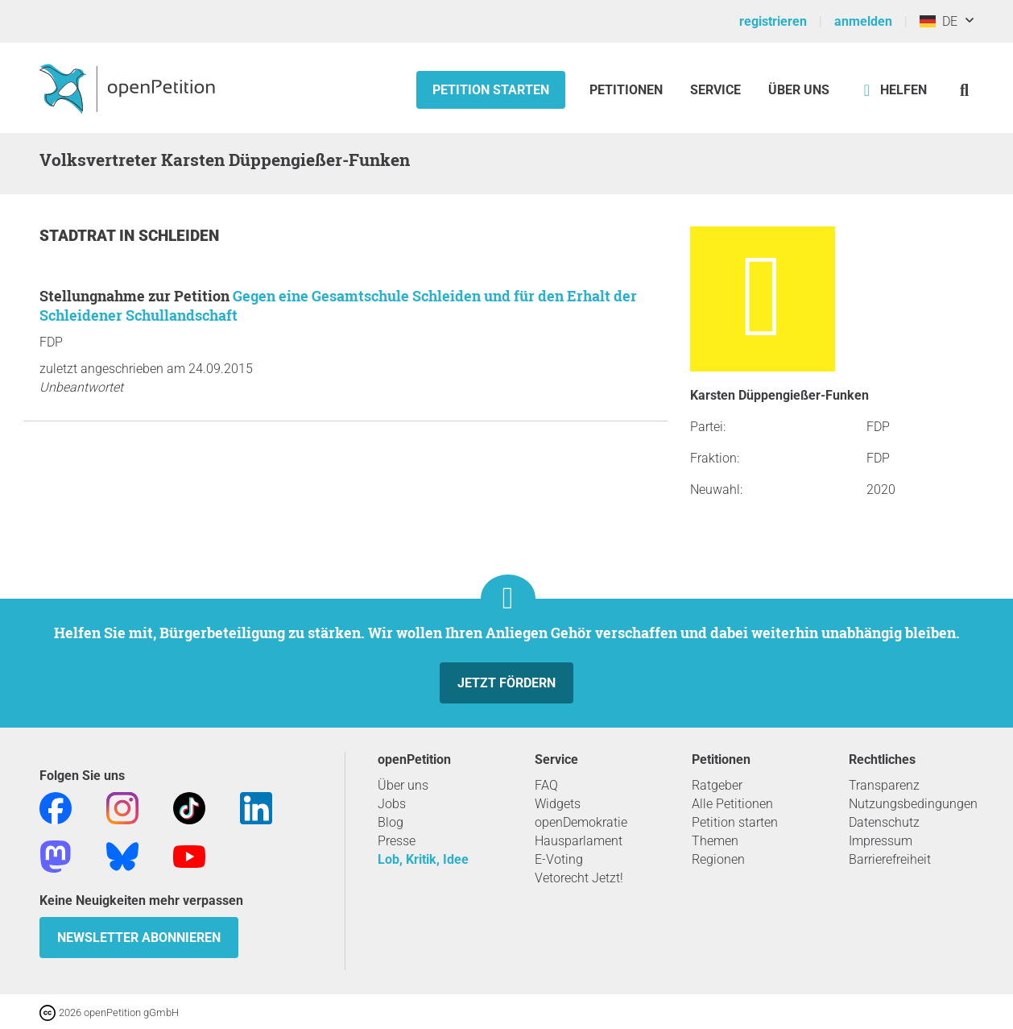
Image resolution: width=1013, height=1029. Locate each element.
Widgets (558, 803)
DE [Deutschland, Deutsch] (938, 21)
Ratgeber (717, 785)
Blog (390, 822)
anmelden (863, 21)
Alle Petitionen (732, 803)
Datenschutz (884, 822)
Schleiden (179, 235)
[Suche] (964, 90)
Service (715, 90)
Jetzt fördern (506, 683)
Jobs (392, 803)
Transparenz (884, 785)
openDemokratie (581, 822)
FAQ (546, 785)
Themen (715, 841)
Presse (397, 841)
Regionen (718, 859)
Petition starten (490, 90)
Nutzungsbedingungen (913, 803)
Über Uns (798, 90)
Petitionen (627, 90)
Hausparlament (578, 841)
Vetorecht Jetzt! (579, 878)
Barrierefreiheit (890, 859)
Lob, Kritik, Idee (423, 859)
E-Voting (559, 859)
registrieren (773, 21)
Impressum (880, 841)
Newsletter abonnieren (139, 937)
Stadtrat (79, 235)
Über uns (403, 785)
